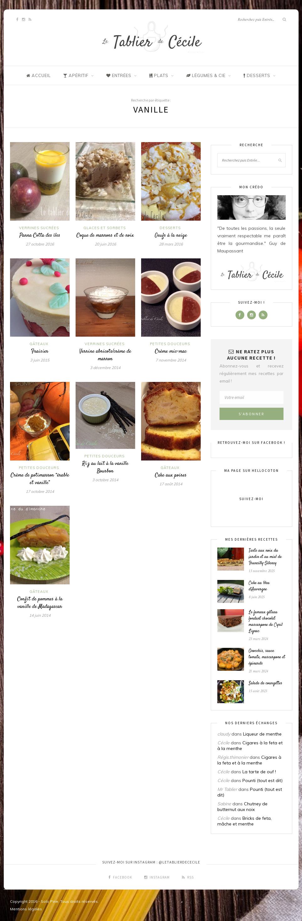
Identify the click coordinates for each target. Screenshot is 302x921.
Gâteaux (38, 344)
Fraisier (39, 351)
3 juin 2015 (39, 360)
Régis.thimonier (232, 757)
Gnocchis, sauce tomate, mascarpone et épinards (267, 657)
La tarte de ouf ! (259, 772)
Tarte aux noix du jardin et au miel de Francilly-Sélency (265, 557)
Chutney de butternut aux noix (242, 806)
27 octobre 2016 (40, 244)
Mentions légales (26, 909)
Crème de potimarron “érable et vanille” (40, 479)
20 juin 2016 (105, 244)
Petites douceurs (170, 344)
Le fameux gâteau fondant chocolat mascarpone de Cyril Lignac (266, 621)
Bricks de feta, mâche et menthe (244, 821)
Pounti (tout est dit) (262, 780)
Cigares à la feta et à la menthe (249, 760)
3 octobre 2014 (105, 479)
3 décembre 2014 (105, 367)
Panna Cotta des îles (39, 235)
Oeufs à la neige (171, 235)
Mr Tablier (227, 789)
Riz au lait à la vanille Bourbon (105, 467)
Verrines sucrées (39, 228)
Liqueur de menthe (262, 734)
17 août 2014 (170, 484)
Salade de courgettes (265, 683)
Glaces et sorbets (104, 228)
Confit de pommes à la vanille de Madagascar (39, 602)
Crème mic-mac (171, 351)
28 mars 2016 (171, 244)
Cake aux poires (171, 475)
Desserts (170, 228)
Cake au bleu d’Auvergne (259, 586)
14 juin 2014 (39, 615)
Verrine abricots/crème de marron (105, 355)
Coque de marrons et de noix (105, 235)
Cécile (223, 743)
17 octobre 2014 (40, 491)
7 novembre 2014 (171, 360)
